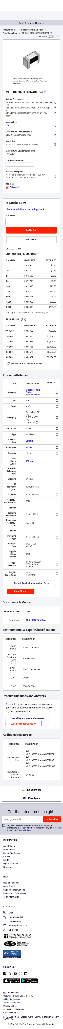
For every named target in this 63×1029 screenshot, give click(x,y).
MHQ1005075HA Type (36, 620)
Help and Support (11, 883)
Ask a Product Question (23, 723)
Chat (8, 913)
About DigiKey (9, 846)
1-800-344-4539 (13, 917)
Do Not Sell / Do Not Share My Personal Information (31, 1024)
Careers (6, 856)
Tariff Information (11, 897)
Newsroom (8, 867)
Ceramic (29, 441)
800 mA (29, 461)
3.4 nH (29, 447)
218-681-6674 (12, 921)
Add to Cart (31, 230)
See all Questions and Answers (27, 718)
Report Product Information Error (31, 583)
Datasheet (12, 187)
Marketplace (8, 849)
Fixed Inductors (10, 33)
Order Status (9, 886)
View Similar (20, 591)
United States (11, 992)
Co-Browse (10, 930)
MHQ (28, 406)
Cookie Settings (10, 1013)
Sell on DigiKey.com (12, 853)
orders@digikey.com (15, 925)
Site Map (7, 860)
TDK (7, 125)
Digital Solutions (10, 864)
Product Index (9, 30)
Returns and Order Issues (14, 893)
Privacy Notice (23, 830)
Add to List (31, 239)
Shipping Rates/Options (14, 890)
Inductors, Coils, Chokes (32, 30)
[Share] (58, 36)
